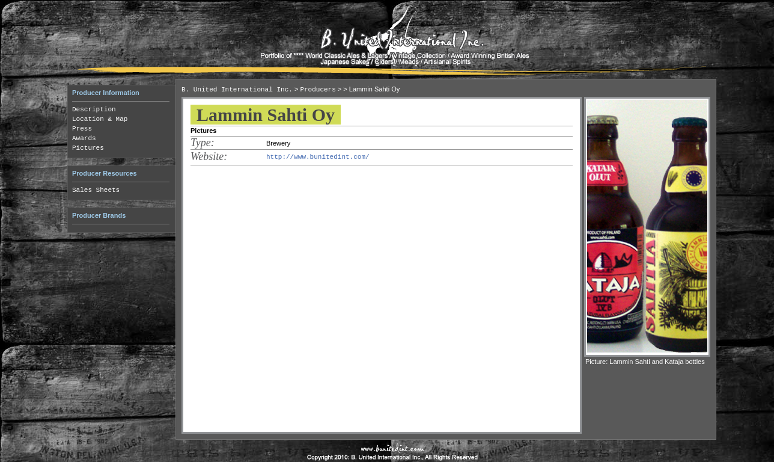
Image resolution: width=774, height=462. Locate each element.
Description (94, 109)
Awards (84, 138)
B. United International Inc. (237, 89)
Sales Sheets (96, 190)
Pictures (88, 148)
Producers (317, 89)
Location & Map (99, 119)
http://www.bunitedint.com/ (318, 157)
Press (82, 128)
